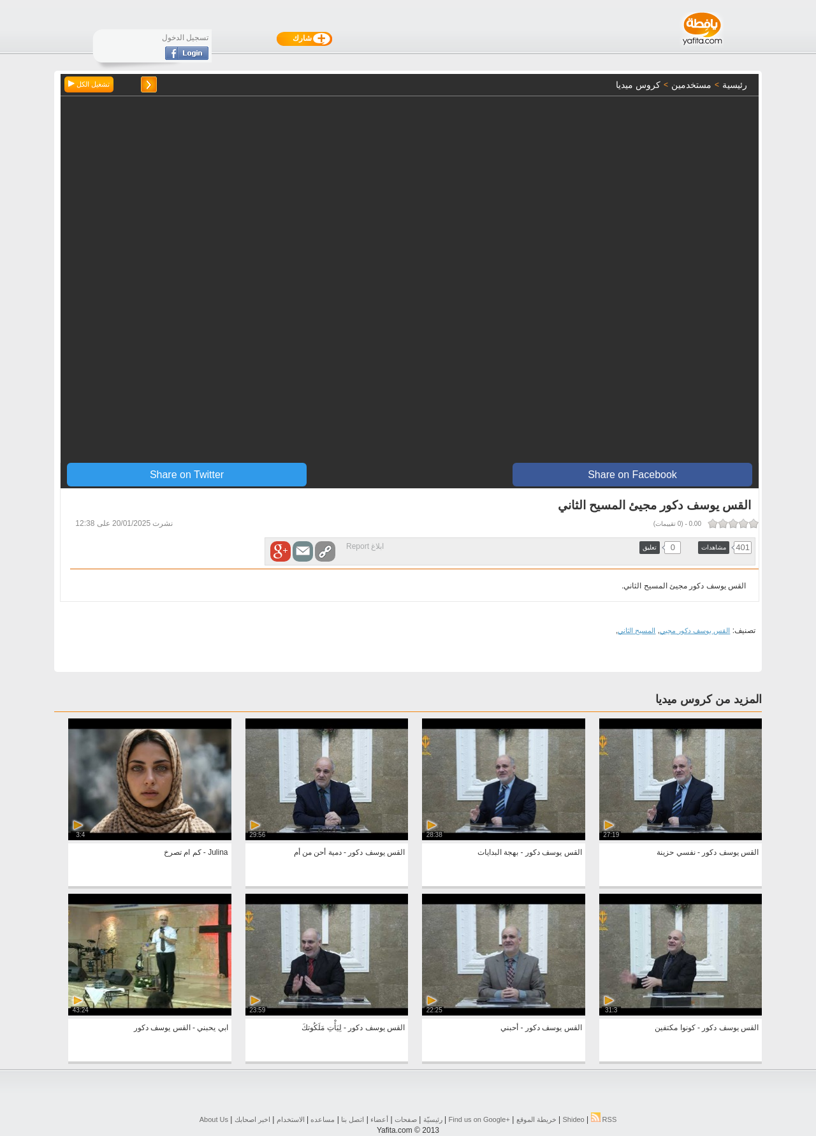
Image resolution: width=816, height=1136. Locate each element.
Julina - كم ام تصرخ (196, 852)
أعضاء (379, 1119)
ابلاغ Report (365, 546)
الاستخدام (291, 1119)
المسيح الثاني (636, 630)
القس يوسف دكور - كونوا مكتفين (707, 1027)
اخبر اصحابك (252, 1119)
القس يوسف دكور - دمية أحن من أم (349, 852)
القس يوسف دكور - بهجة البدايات (529, 852)
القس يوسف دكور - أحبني (540, 1027)
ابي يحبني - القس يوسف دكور (181, 1027)
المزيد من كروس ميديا (708, 699)
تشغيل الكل (89, 84)
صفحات (406, 1119)
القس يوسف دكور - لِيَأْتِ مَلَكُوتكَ (353, 1027)
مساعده (322, 1119)
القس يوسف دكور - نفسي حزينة (708, 852)
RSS (604, 1119)
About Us (214, 1119)
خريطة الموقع (536, 1119)
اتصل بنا (352, 1119)
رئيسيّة (432, 1119)
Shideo (573, 1119)
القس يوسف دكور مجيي (695, 630)
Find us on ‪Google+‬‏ (479, 1119)
